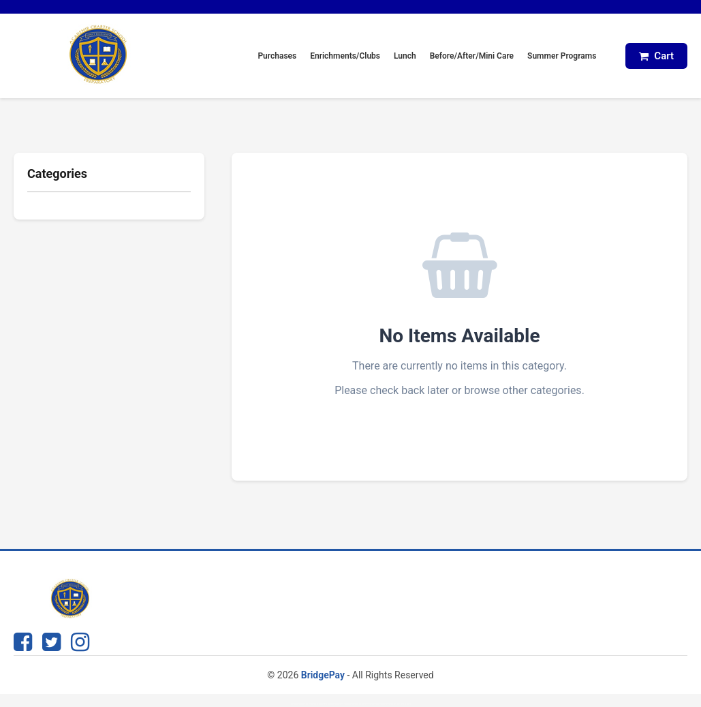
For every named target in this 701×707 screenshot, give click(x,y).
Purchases (277, 56)
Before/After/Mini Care (472, 56)
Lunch (405, 56)
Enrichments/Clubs (345, 56)
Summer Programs (561, 56)
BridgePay (323, 675)
